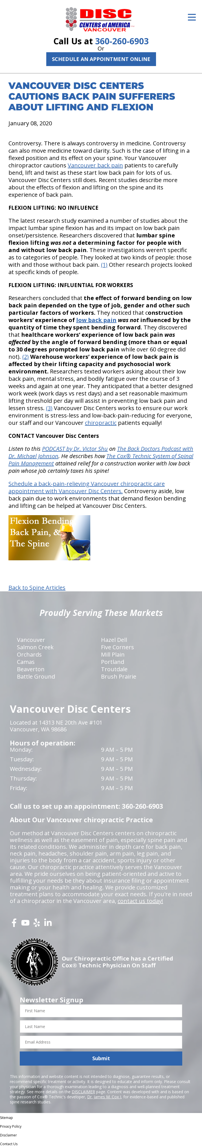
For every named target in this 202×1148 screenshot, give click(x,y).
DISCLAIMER (83, 1091)
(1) (104, 264)
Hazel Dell (114, 640)
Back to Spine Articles (36, 587)
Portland (112, 662)
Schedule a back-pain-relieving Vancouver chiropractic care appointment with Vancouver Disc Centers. (86, 487)
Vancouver (31, 640)
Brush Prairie (118, 676)
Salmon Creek (35, 647)
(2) (25, 356)
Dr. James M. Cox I (104, 1096)
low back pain (96, 320)
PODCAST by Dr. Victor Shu (75, 448)
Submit (101, 1058)
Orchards (29, 654)
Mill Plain (113, 654)
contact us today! (140, 901)
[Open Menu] (191, 17)
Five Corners (117, 647)
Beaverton (31, 669)
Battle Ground (36, 676)
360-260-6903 (122, 41)
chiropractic (101, 423)
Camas (26, 662)
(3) (49, 408)
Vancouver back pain (95, 165)
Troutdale (114, 669)
